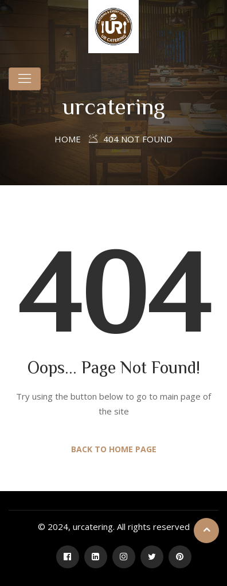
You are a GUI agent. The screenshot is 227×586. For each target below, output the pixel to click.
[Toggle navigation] (25, 78)
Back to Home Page (113, 449)
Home (67, 139)
